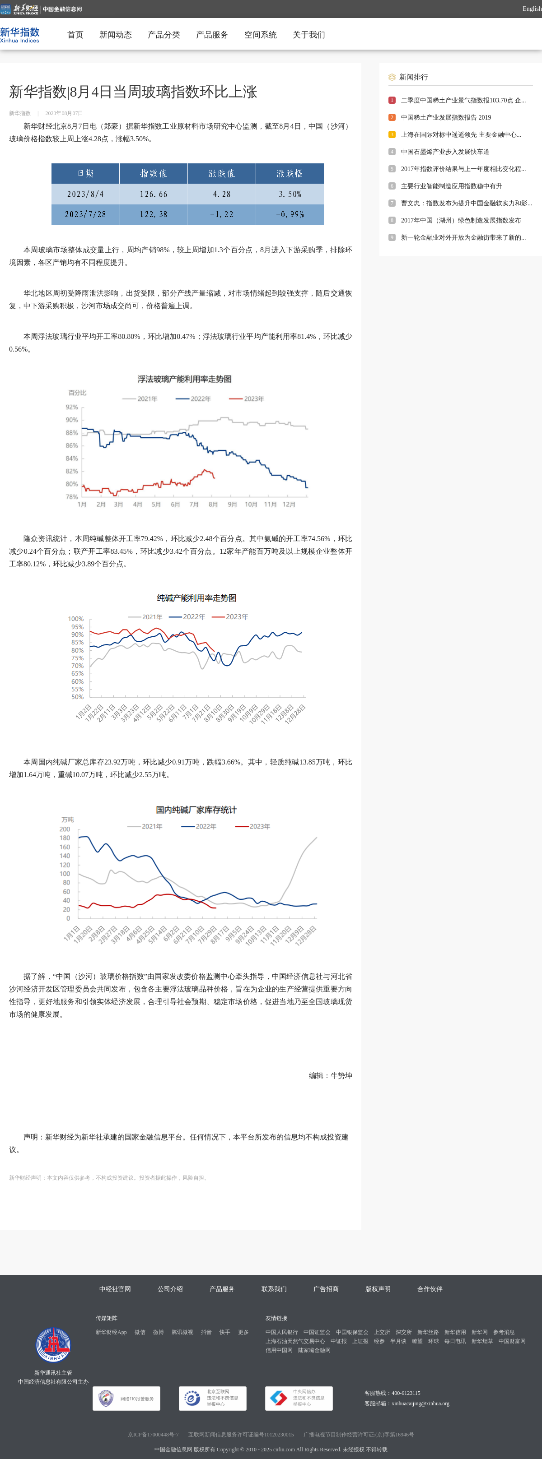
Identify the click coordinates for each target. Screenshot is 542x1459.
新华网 (480, 1332)
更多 (243, 1332)
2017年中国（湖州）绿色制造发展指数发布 (461, 220)
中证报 (339, 1341)
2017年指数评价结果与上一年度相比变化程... (463, 169)
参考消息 (504, 1332)
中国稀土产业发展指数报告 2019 (446, 117)
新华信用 (455, 1332)
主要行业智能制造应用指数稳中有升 (451, 186)
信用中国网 (279, 1350)
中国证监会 (317, 1332)
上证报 (360, 1341)
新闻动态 (115, 34)
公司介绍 (170, 1289)
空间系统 (260, 34)
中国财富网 (512, 1341)
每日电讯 (455, 1341)
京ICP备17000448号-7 (153, 1434)
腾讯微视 (182, 1332)
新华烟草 (482, 1341)
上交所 (382, 1332)
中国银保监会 (352, 1332)
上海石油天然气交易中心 (295, 1341)
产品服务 (212, 34)
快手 (225, 1332)
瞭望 (417, 1341)
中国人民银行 (282, 1332)
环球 (433, 1341)
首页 (75, 34)
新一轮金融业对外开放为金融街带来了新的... (463, 237)
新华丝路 (428, 1332)
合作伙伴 (430, 1289)
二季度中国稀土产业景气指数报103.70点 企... (463, 100)
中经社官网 (115, 1289)
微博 (158, 1332)
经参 (379, 1341)
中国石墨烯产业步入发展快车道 (445, 151)
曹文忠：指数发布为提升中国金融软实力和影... (467, 203)
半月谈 (398, 1341)
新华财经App (111, 1332)
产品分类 (164, 34)
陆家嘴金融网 (314, 1350)
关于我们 (309, 34)
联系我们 (274, 1289)
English (532, 8)
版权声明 (378, 1289)
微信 (140, 1332)
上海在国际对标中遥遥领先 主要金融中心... (461, 134)
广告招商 (326, 1289)
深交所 (404, 1332)
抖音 (206, 1332)
